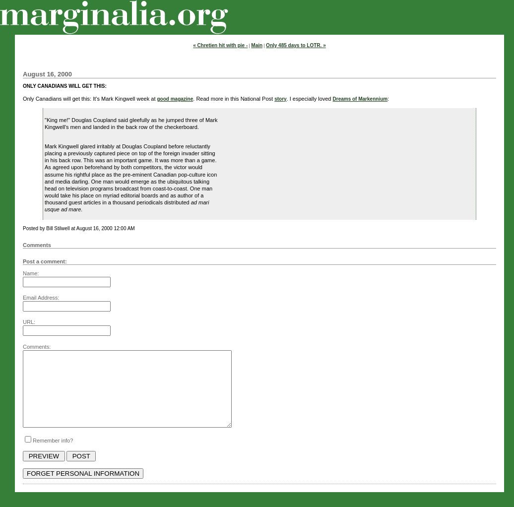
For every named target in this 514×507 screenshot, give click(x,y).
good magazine (175, 99)
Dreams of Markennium (360, 99)
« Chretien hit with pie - (220, 45)
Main (256, 45)
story (280, 99)
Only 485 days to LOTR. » (296, 45)
